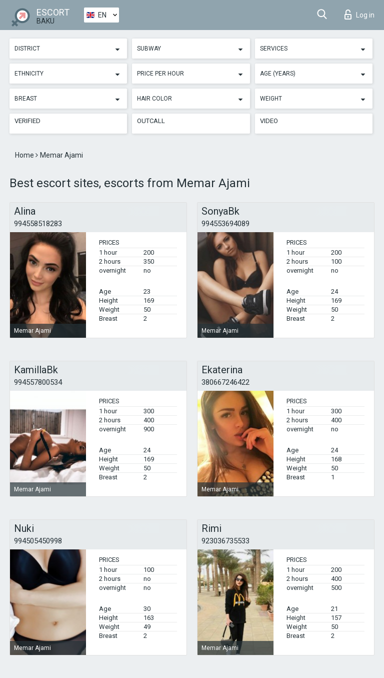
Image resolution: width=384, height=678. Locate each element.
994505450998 (38, 540)
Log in (359, 14)
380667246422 (226, 382)
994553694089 (226, 223)
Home (25, 155)
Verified (27, 121)
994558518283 (38, 223)
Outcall (151, 121)
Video (269, 121)
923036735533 (226, 540)
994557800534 (38, 382)
